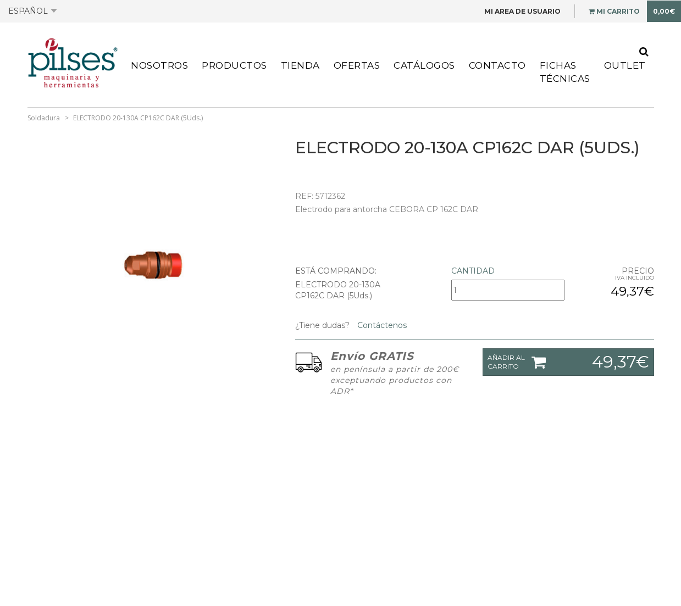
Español (32, 11)
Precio (638, 271)
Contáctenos (381, 325)
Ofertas (357, 65)
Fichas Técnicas (565, 72)
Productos (234, 65)
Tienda (300, 65)
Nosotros (159, 65)
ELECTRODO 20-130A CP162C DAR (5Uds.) (138, 118)
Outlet (625, 65)
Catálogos (424, 65)
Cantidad (473, 271)
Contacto (497, 65)
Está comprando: (336, 271)
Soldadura (43, 118)
